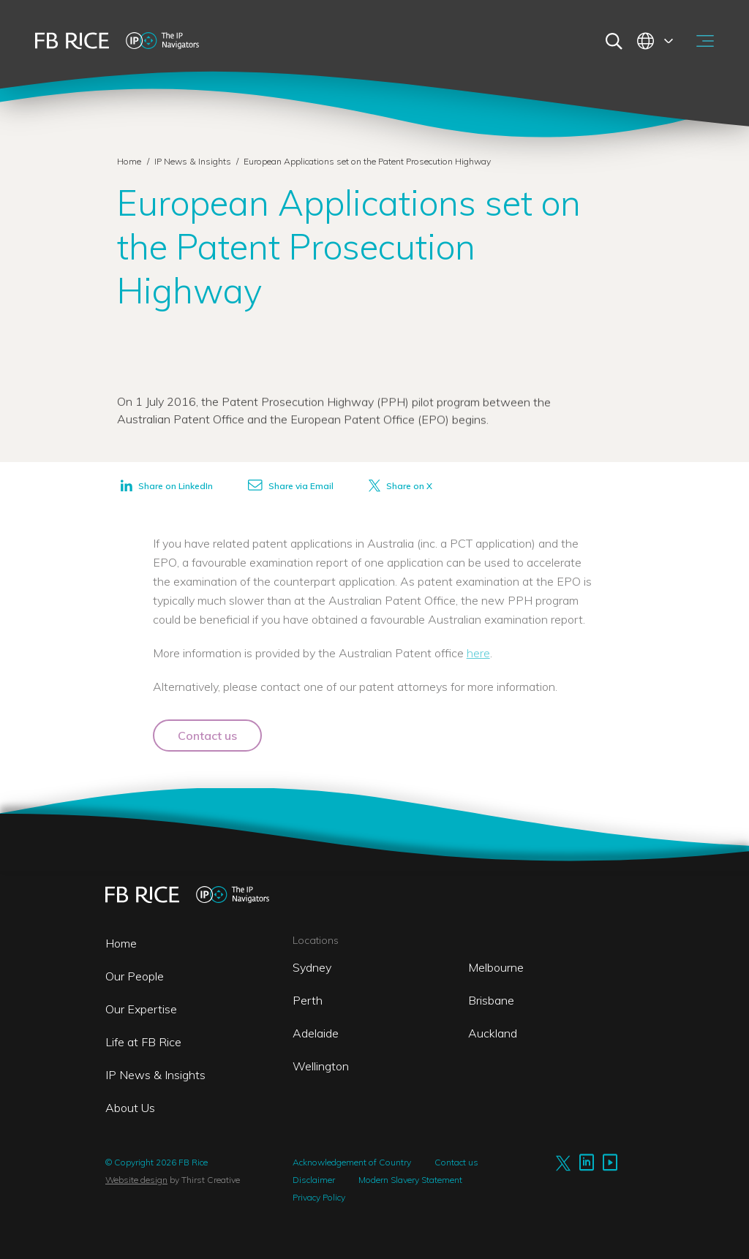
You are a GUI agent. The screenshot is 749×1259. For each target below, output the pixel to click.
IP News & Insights (193, 161)
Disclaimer (314, 1179)
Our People (134, 976)
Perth (308, 1000)
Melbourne (496, 967)
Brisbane (491, 1000)
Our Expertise (141, 1009)
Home (129, 161)
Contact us (207, 735)
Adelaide (316, 1033)
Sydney (312, 967)
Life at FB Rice (143, 1042)
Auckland (492, 1033)
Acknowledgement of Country (352, 1162)
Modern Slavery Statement (410, 1179)
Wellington (321, 1066)
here (478, 653)
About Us (130, 1107)
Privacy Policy (319, 1197)
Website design (136, 1179)
